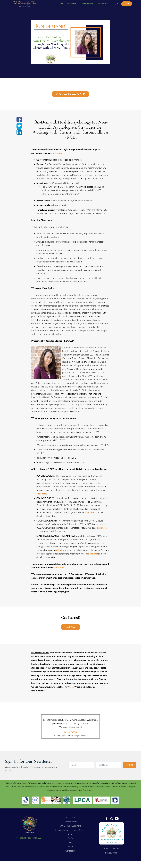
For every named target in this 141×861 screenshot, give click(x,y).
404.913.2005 (70, 732)
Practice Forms (88, 4)
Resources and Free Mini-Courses (70, 830)
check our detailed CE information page (118, 786)
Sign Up (127, 4)
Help (70, 847)
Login (115, 4)
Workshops (71, 4)
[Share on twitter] (19, 127)
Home (60, 4)
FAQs (70, 838)
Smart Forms (70, 817)
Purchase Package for (70, 94)
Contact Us (70, 851)
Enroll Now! (70, 627)
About (70, 834)
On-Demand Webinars (70, 826)
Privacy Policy (111, 853)
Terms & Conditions (111, 848)
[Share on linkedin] (19, 133)
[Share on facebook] (19, 121)
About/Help (103, 4)
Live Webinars (70, 822)
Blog (70, 842)
